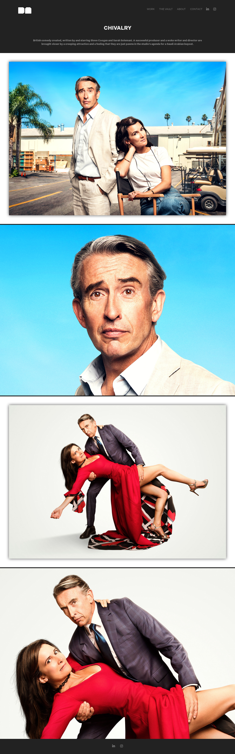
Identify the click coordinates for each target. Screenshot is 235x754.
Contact (196, 9)
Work (151, 9)
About (181, 9)
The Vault (166, 9)
